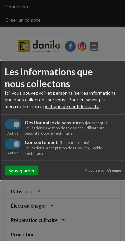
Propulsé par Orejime (103, 170)
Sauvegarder (21, 170)
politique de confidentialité (71, 106)
